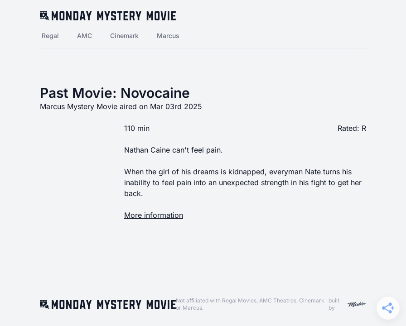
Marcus (168, 35)
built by (347, 304)
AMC (84, 35)
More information (153, 215)
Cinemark (124, 35)
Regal (50, 35)
